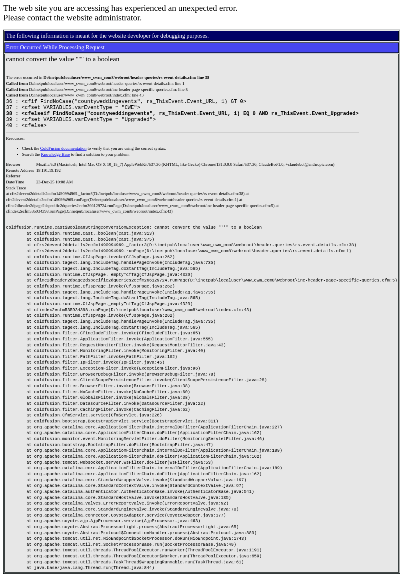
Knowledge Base (55, 160)
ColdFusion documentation (63, 154)
